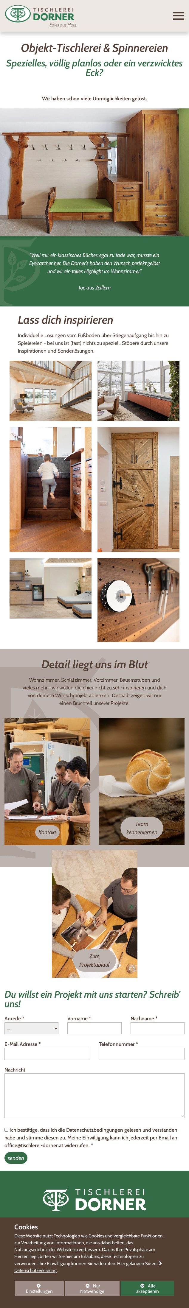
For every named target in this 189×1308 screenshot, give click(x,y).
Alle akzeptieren (140, 1288)
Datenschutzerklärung (35, 1270)
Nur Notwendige (85, 1289)
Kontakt (47, 832)
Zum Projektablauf (94, 960)
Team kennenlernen (141, 828)
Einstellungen (34, 1290)
